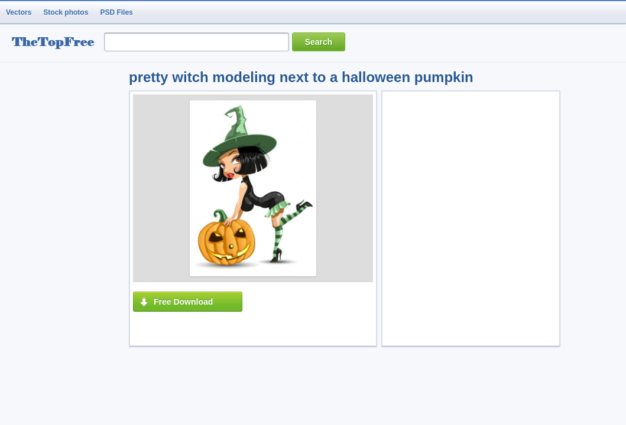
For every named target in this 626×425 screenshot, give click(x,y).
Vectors (18, 12)
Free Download (183, 301)
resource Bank (56, 43)
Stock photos (65, 12)
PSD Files (116, 12)
